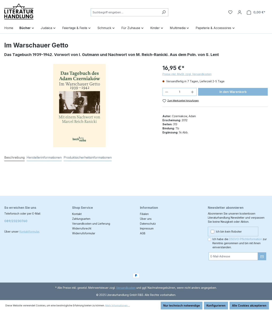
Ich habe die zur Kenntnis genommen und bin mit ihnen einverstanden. (239, 243)
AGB (142, 233)
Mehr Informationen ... (117, 305)
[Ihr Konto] (239, 12)
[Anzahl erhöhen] (192, 92)
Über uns (146, 218)
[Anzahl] (179, 92)
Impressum (147, 228)
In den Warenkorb (233, 92)
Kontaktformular (29, 231)
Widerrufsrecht (81, 228)
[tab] (14, 157)
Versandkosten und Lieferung (91, 223)
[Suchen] (163, 12)
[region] (79, 105)
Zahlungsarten (81, 218)
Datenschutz (148, 223)
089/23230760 (15, 221)
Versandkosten (126, 287)
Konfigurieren (215, 305)
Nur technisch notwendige (181, 305)
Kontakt (77, 214)
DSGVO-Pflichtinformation (245, 239)
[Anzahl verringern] (166, 92)
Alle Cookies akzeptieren (249, 305)
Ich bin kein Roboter (229, 231)
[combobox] (125, 12)
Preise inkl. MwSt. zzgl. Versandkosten (187, 74)
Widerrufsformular (83, 233)
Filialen (144, 214)
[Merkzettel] (230, 12)
